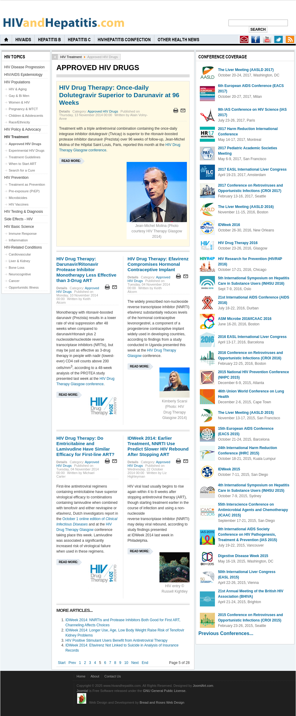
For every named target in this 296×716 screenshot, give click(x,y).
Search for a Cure (22, 170)
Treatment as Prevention (27, 184)
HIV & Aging (18, 89)
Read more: (71, 161)
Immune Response (23, 233)
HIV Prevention (16, 177)
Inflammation (18, 240)
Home (81, 676)
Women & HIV (19, 102)
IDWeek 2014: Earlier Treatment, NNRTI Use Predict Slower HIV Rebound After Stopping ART (158, 446)
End (145, 663)
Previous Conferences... (225, 633)
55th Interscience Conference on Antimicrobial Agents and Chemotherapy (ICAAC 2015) (253, 509)
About (94, 676)
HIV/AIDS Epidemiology (23, 75)
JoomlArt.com (203, 685)
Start (61, 663)
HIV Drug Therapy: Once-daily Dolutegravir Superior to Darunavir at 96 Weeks (119, 95)
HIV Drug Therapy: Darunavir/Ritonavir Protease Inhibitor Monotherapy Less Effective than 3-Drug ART (86, 269)
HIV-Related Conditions (23, 247)
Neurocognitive (20, 274)
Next (135, 663)
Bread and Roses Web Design (162, 702)
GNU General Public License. (164, 691)
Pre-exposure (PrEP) (24, 191)
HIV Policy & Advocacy (22, 129)
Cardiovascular (20, 254)
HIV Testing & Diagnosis (23, 211)
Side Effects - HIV (18, 219)
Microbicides (18, 198)
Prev (72, 663)
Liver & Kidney (19, 261)
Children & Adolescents (26, 115)
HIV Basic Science (19, 227)
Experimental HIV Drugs (26, 150)
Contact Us (112, 676)
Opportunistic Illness (24, 287)
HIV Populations (17, 82)
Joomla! (82, 691)
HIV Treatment (71, 57)
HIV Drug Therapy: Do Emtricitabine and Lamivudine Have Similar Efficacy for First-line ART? (85, 446)
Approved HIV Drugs (102, 111)
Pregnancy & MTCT (23, 109)
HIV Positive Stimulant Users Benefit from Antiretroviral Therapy (116, 640)
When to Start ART (22, 164)
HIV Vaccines (18, 204)
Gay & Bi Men (19, 96)
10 (126, 663)
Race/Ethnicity (19, 122)
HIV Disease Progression (24, 67)
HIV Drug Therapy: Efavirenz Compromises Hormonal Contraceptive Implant (158, 264)
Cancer (14, 281)
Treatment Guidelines (24, 157)
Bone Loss (16, 267)
